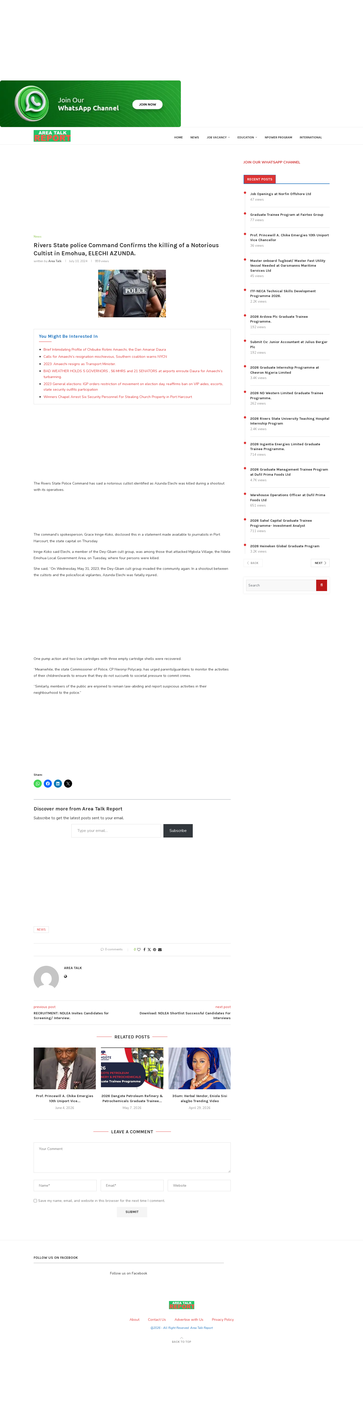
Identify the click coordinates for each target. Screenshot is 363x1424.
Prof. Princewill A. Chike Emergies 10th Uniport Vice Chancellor (289, 240)
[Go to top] (181, 1345)
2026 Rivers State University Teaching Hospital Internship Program (289, 424)
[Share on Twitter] (149, 953)
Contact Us (157, 1323)
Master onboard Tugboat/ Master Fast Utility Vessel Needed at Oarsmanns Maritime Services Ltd (287, 269)
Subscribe (178, 834)
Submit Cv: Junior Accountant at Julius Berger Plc (289, 347)
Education (246, 137)
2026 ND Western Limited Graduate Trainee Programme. (286, 399)
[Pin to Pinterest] (154, 953)
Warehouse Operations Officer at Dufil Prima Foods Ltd (287, 501)
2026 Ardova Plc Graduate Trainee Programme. (279, 322)
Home (178, 137)
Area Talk (54, 265)
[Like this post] (139, 953)
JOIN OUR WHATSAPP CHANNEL (272, 165)
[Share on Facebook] (144, 953)
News (194, 137)
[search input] (281, 588)
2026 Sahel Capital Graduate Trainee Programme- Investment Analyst (281, 526)
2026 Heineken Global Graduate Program (284, 549)
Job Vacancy (217, 137)
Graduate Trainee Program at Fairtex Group (286, 218)
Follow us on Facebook (128, 1277)
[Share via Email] (160, 953)
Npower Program (278, 137)
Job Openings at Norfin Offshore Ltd (280, 197)
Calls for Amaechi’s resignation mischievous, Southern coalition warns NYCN (105, 360)
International (311, 137)
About (134, 1323)
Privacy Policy (223, 1323)
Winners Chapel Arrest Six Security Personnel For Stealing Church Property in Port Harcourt (118, 400)
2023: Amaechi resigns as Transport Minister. (80, 367)
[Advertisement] (152, 40)
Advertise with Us (189, 1323)
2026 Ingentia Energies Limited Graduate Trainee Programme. (285, 449)
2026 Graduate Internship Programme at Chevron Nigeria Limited (284, 373)
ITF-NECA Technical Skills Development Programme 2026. (283, 297)
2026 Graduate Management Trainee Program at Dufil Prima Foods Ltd (289, 475)
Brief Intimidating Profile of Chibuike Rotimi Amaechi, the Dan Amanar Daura (105, 353)
